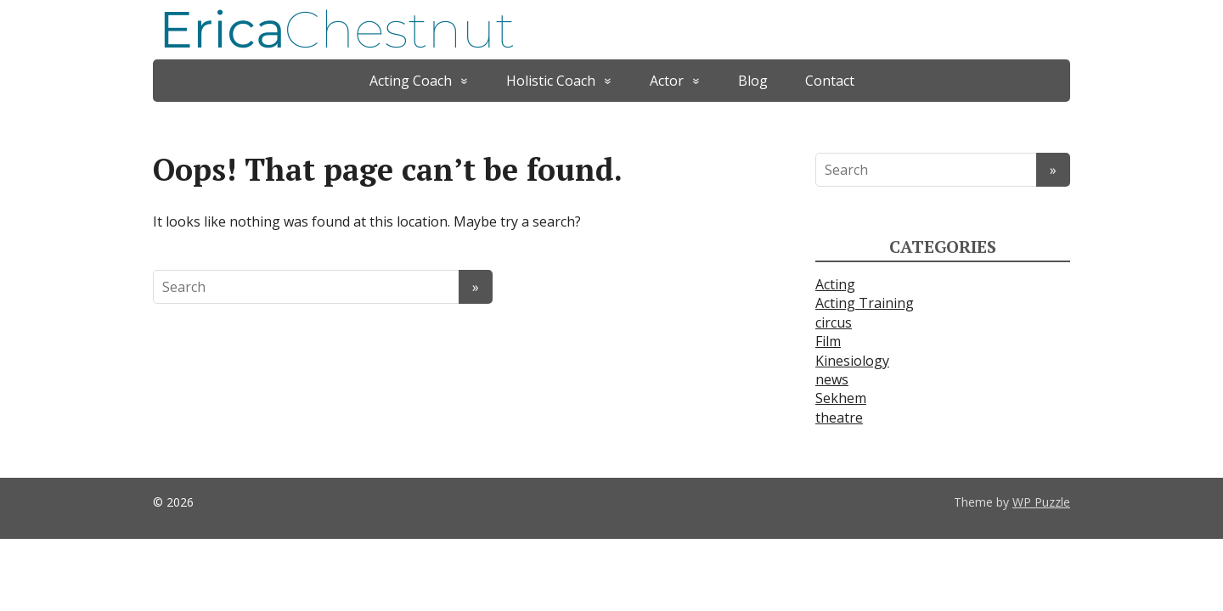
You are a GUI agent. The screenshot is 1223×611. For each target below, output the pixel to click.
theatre (839, 417)
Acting (835, 284)
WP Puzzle (1041, 502)
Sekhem (840, 398)
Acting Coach (410, 80)
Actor (667, 80)
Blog (753, 80)
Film (828, 341)
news (831, 379)
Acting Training (864, 303)
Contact (829, 80)
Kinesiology (852, 360)
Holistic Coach (550, 80)
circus (833, 322)
